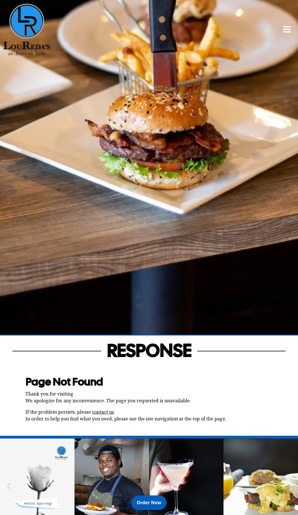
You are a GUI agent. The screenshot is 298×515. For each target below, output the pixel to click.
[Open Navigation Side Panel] (285, 29)
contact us (103, 412)
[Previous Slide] (9, 486)
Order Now (152, 502)
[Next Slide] (289, 486)
